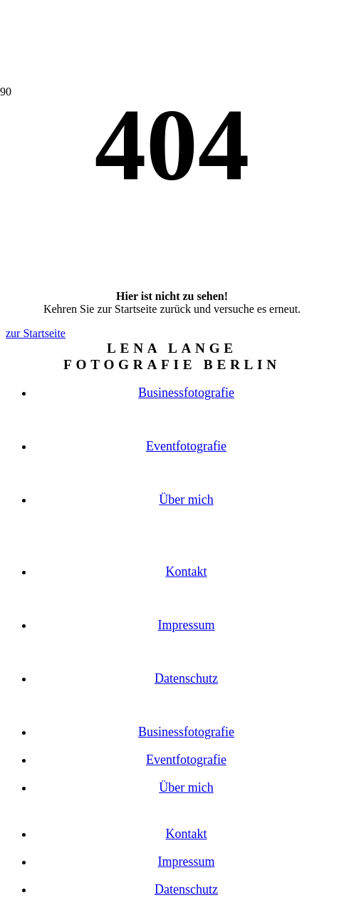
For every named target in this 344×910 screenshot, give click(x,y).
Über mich (186, 499)
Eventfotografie (186, 446)
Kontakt (186, 571)
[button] (172, 168)
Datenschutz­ (186, 678)
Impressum (186, 625)
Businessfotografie (186, 393)
